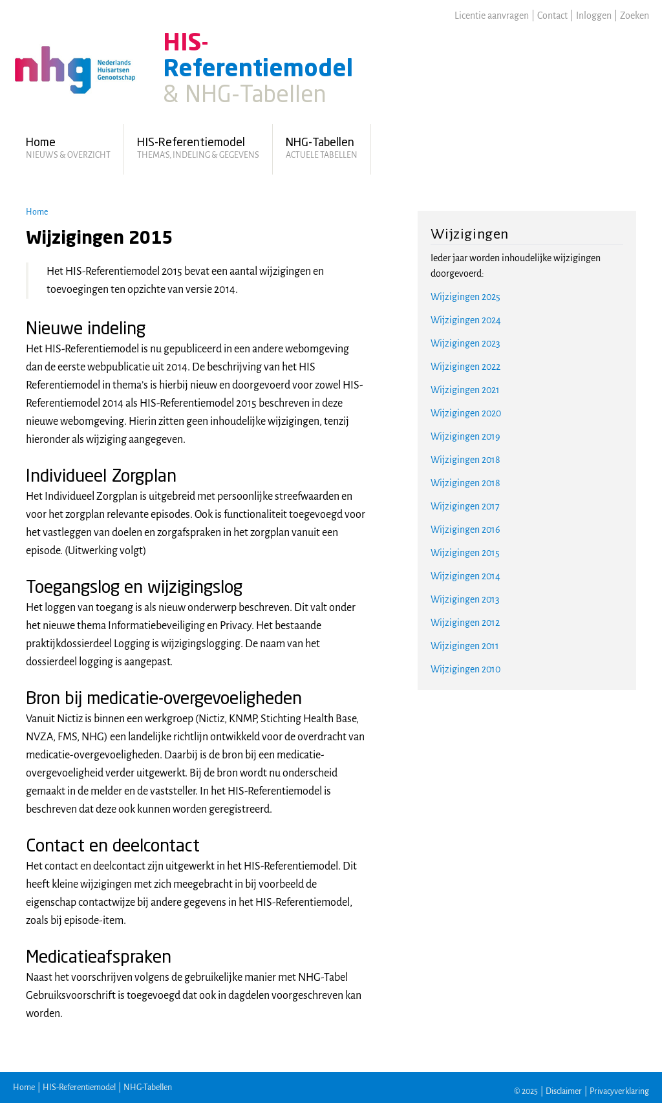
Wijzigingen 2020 (466, 413)
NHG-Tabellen (147, 1087)
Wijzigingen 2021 (465, 390)
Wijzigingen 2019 (465, 436)
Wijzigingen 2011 (465, 646)
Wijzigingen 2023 (465, 343)
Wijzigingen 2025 (465, 297)
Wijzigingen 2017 (465, 506)
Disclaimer (564, 1091)
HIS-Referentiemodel (79, 1087)
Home (37, 212)
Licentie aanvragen (491, 15)
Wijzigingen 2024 (466, 320)
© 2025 (526, 1091)
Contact (552, 15)
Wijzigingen (470, 234)
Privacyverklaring (619, 1091)
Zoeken (634, 15)
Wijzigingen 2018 (465, 460)
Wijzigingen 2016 (465, 529)
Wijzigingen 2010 (465, 669)
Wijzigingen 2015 (465, 553)
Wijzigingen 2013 (465, 599)
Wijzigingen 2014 (465, 576)
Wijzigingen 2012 (465, 622)
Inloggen (594, 15)
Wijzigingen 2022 (465, 366)
